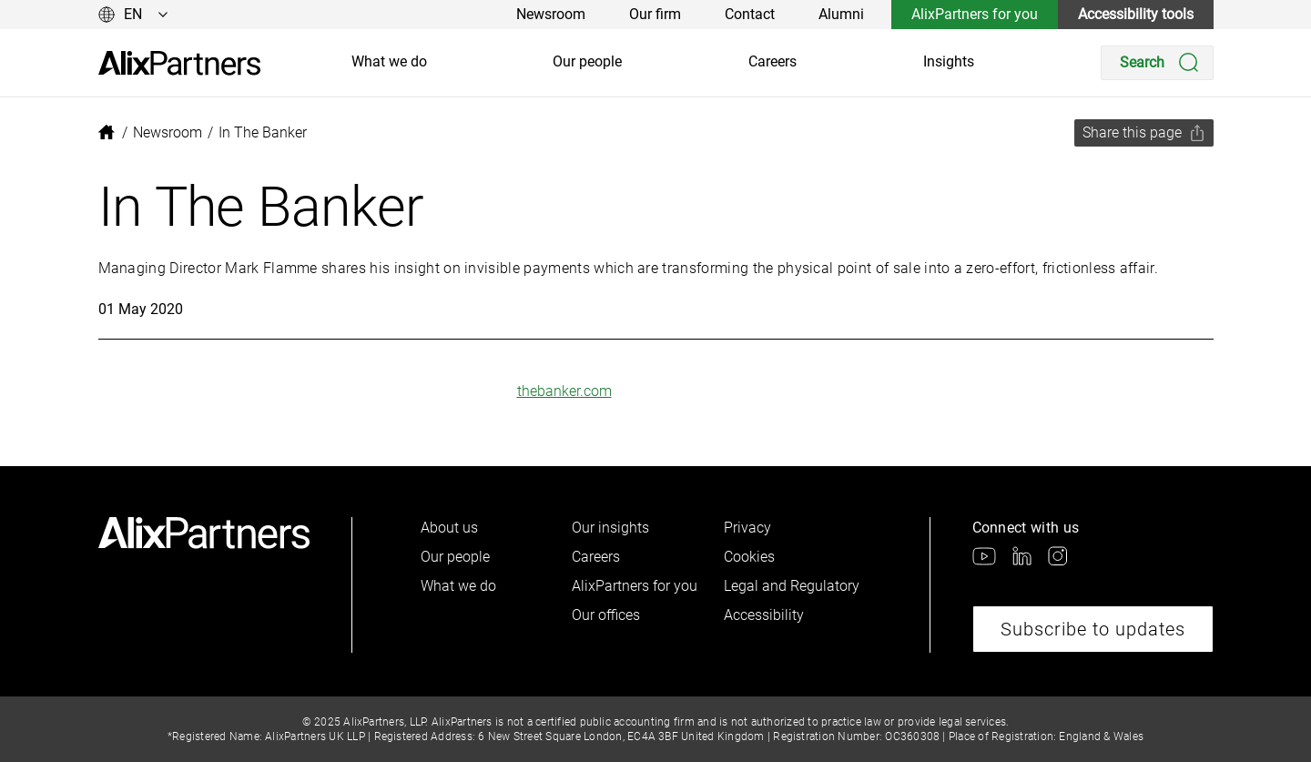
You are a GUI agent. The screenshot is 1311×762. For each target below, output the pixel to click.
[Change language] (133, 14)
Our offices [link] (606, 615)
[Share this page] (1143, 133)
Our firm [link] (655, 14)
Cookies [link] (749, 556)
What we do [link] (389, 61)
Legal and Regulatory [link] (791, 585)
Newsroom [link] (550, 14)
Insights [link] (948, 61)
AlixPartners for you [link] (974, 14)
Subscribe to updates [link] (1093, 629)
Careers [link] (772, 61)
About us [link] (449, 527)
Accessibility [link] (764, 615)
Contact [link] (750, 14)
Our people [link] (587, 61)
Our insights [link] (610, 527)
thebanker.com (564, 391)
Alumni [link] (841, 14)
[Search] (1157, 63)
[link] (179, 63)
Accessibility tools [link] (1136, 14)
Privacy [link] (747, 527)
